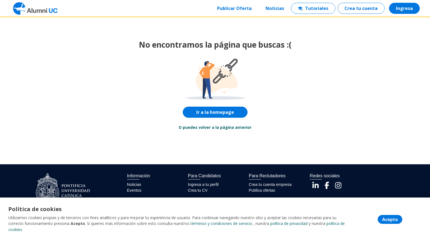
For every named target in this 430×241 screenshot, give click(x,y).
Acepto (390, 220)
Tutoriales (313, 8)
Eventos (134, 190)
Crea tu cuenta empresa (270, 184)
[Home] (32, 8)
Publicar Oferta (234, 8)
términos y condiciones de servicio (221, 224)
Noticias (274, 8)
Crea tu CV (198, 190)
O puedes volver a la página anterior (215, 127)
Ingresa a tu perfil (203, 184)
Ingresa (404, 8)
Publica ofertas (262, 190)
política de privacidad (289, 224)
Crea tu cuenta (360, 8)
